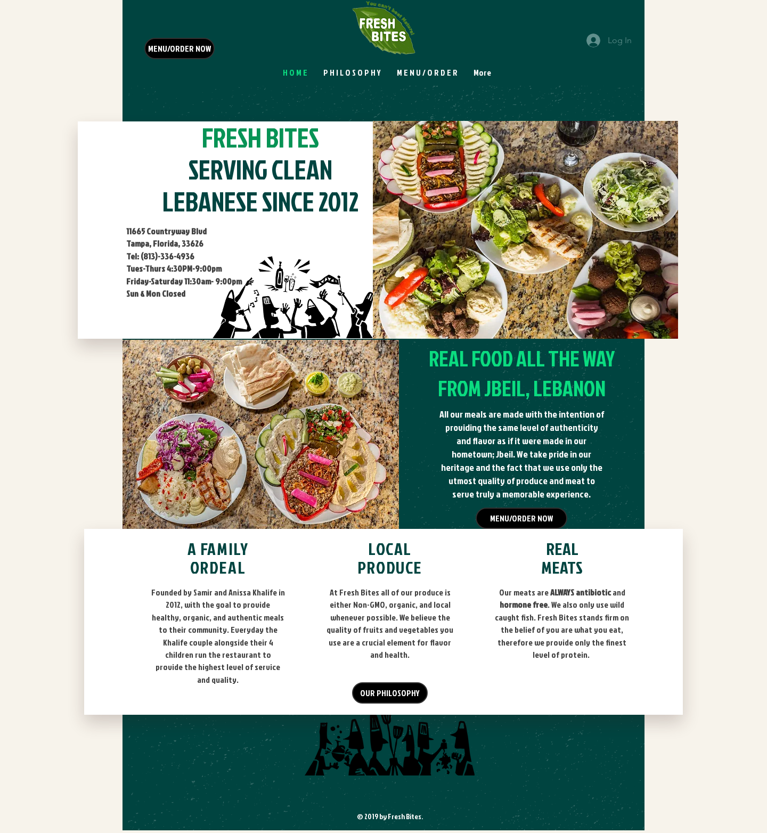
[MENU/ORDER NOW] (179, 48)
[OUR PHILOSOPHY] (390, 693)
